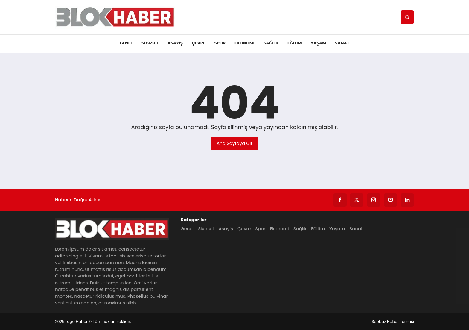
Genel (126, 43)
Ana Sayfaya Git (234, 143)
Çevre (198, 43)
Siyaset (150, 43)
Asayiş (175, 43)
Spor (219, 43)
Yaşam (318, 43)
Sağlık (271, 43)
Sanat (342, 43)
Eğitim (294, 43)
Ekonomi (244, 43)
